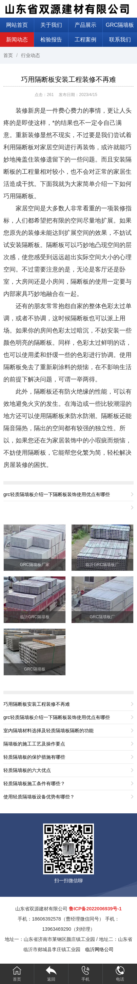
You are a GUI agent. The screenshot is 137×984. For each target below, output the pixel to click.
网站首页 (17, 25)
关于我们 (51, 25)
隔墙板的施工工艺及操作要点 (34, 743)
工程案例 (85, 39)
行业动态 (30, 55)
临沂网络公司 (99, 949)
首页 (8, 55)
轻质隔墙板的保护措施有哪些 (34, 757)
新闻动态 (17, 39)
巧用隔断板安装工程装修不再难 (68, 79)
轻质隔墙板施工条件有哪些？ (34, 783)
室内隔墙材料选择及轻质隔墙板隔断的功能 (48, 730)
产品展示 (85, 25)
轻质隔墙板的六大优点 (27, 770)
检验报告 (51, 39)
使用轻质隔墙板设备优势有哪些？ (39, 796)
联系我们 (120, 39)
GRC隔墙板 (120, 25)
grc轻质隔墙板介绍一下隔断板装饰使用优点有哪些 (56, 494)
